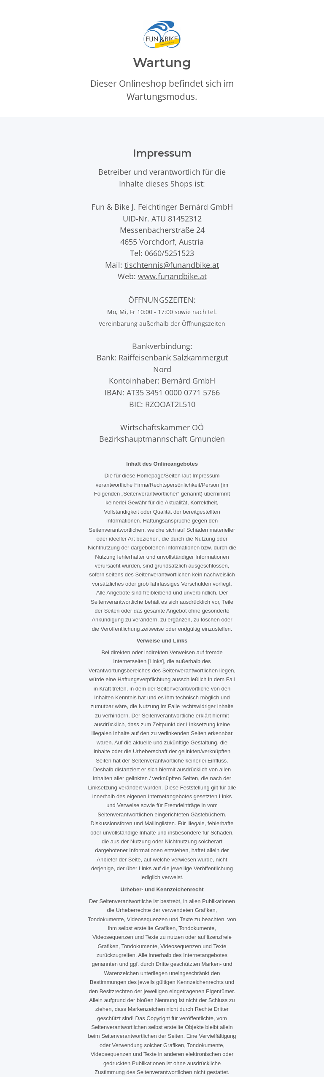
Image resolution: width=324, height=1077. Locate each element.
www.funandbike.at (172, 276)
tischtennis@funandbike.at (171, 264)
